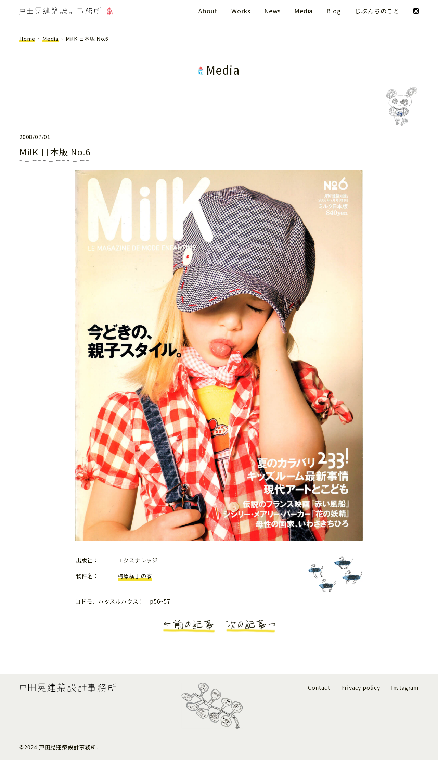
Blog (333, 10)
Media (303, 10)
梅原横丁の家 (135, 576)
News (272, 10)
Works (240, 10)
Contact (319, 687)
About (208, 10)
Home (27, 38)
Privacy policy (360, 687)
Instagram (405, 687)
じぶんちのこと (377, 10)
